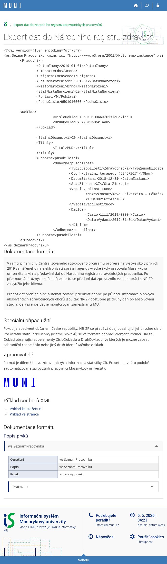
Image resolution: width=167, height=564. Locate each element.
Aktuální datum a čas (151, 525)
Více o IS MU (28, 527)
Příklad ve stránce (24, 414)
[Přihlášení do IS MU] (157, 5)
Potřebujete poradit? (106, 517)
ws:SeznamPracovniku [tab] (26, 446)
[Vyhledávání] (146, 5)
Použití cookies (151, 537)
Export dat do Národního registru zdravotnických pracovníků (58, 24)
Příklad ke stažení (24, 408)
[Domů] (135, 5)
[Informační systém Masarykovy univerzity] (12, 5)
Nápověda (105, 537)
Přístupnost (145, 542)
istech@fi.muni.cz (107, 525)
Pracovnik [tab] (20, 486)
